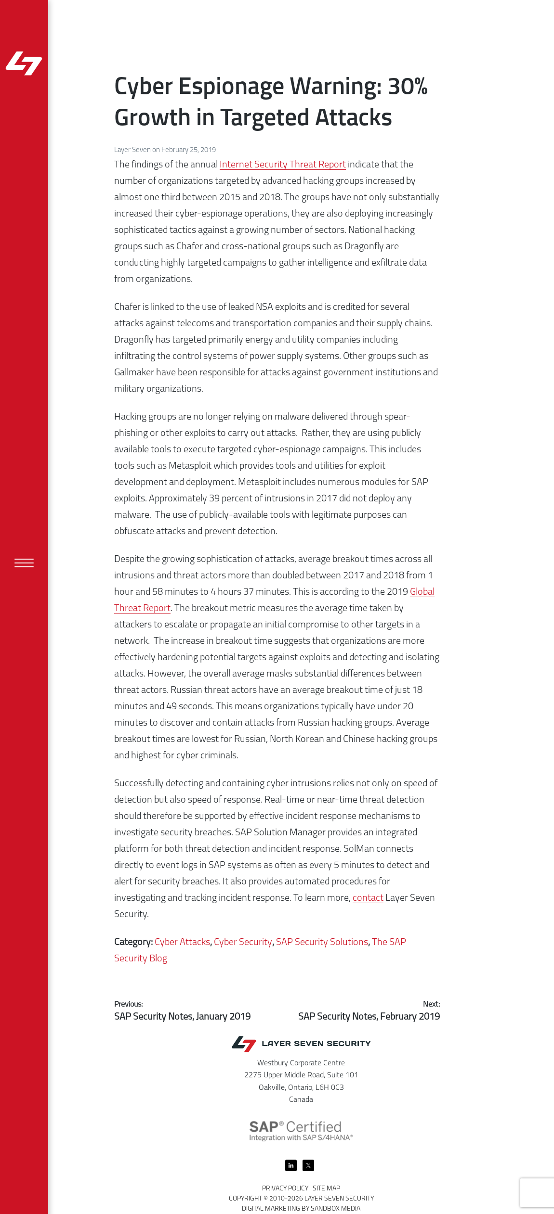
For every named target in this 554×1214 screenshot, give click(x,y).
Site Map (326, 1188)
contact (368, 898)
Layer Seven (133, 150)
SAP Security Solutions (322, 942)
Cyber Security (243, 942)
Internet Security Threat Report (283, 165)
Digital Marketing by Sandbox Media (301, 1209)
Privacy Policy (285, 1188)
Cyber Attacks (182, 942)
